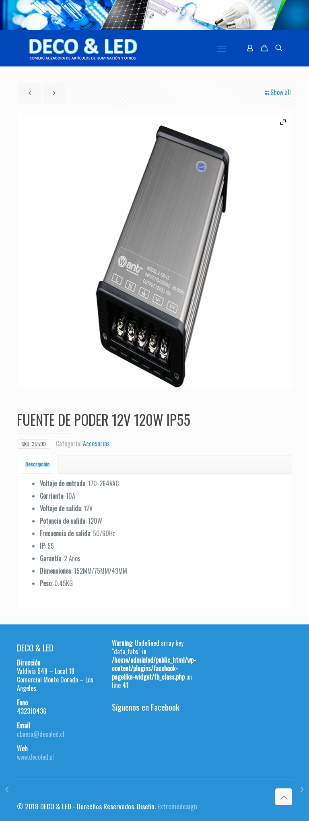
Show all (277, 92)
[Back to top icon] (283, 796)
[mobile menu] (222, 48)
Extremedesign (177, 806)
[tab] (37, 464)
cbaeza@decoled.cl (40, 734)
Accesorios (96, 443)
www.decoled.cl (35, 757)
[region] (154, 15)
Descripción (37, 464)
